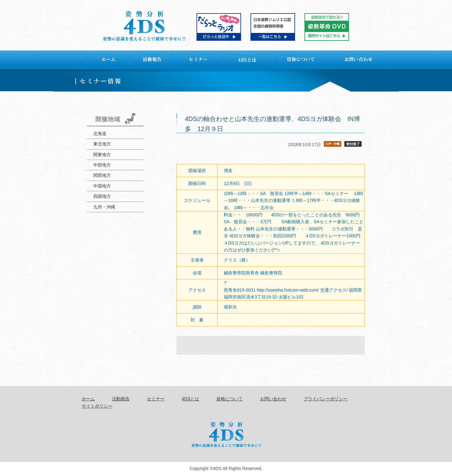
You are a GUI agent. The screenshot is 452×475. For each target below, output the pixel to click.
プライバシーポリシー (325, 398)
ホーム (88, 398)
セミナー (155, 398)
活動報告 (121, 398)
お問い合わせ (273, 398)
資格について (229, 398)
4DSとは (190, 398)
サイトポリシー (97, 406)
